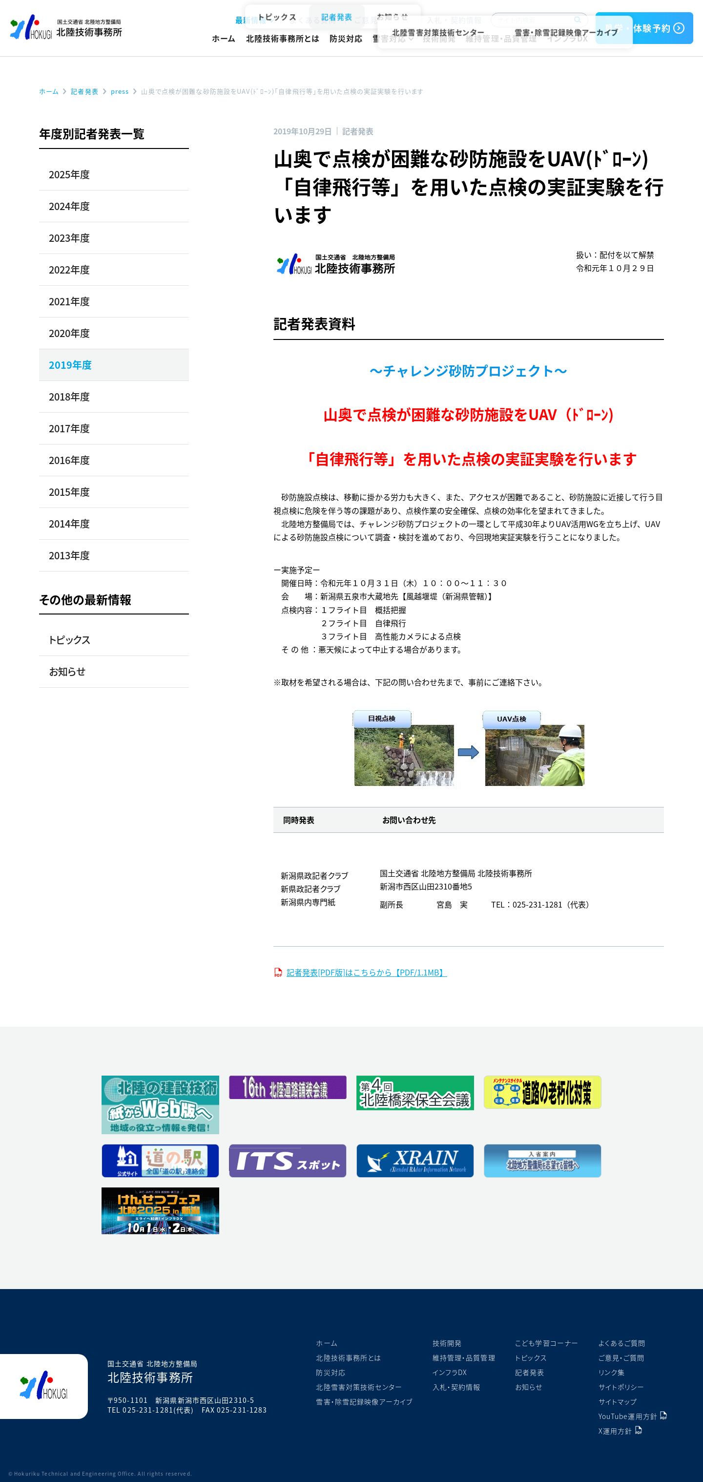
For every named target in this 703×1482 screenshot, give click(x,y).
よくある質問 (313, 20)
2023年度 (69, 238)
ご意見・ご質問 (381, 20)
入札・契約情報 (454, 20)
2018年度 (69, 396)
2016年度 (69, 460)
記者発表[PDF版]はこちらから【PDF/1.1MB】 (367, 972)
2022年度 (69, 269)
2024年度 (69, 206)
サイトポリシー (622, 1387)
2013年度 (69, 555)
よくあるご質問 (622, 1343)
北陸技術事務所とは (283, 38)
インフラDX (567, 38)
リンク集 (612, 1372)
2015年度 (69, 492)
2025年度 (69, 174)
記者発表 (529, 1372)
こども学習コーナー (547, 1343)
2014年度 (69, 523)
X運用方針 (616, 1431)
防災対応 (346, 38)
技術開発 (439, 38)
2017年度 (69, 428)
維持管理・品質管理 (501, 38)
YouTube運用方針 (628, 1416)
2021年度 (69, 301)
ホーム (224, 38)
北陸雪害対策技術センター (359, 1387)
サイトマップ (618, 1401)
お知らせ (67, 671)
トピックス (69, 640)
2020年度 (69, 333)
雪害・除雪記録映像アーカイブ (364, 1401)
